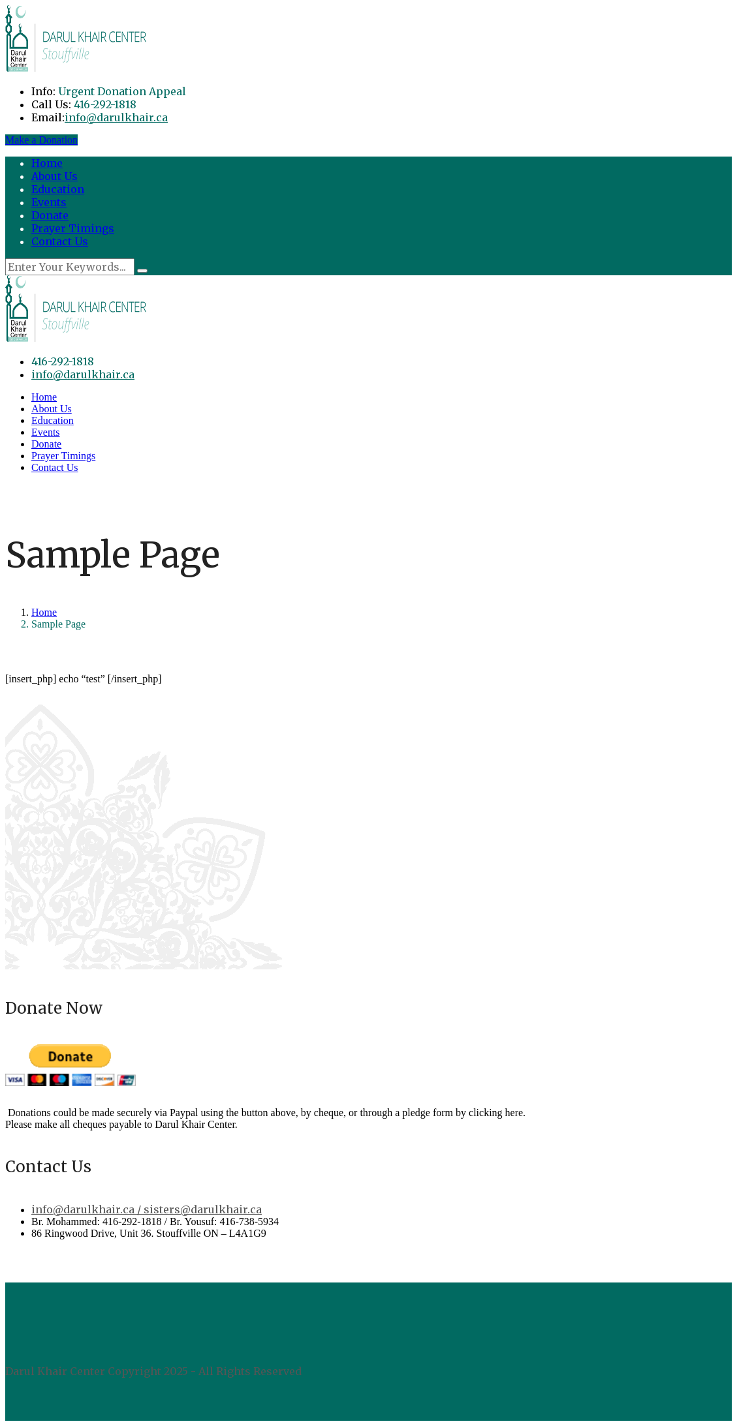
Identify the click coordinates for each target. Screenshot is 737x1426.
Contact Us (59, 241)
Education (57, 189)
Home (47, 163)
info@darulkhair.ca (116, 117)
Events (49, 202)
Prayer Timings (72, 228)
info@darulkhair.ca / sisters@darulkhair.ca (146, 1209)
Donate (50, 215)
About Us (54, 176)
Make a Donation (41, 139)
